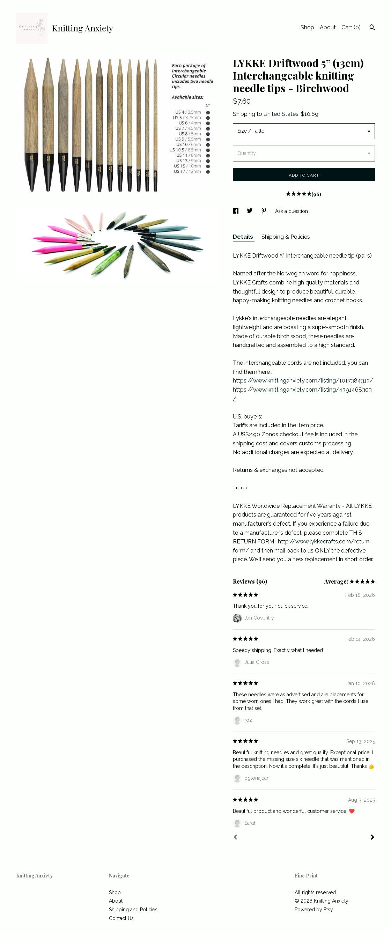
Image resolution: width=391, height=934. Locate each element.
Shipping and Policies (133, 909)
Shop (307, 27)
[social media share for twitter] (250, 211)
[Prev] (235, 838)
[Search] (372, 28)
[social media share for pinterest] (264, 211)
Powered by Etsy (314, 909)
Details (243, 237)
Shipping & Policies (285, 237)
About (328, 27)
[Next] (372, 838)
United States (281, 114)
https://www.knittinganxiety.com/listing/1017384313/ (303, 380)
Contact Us (121, 918)
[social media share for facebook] (236, 211)
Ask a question (291, 211)
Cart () (351, 27)
